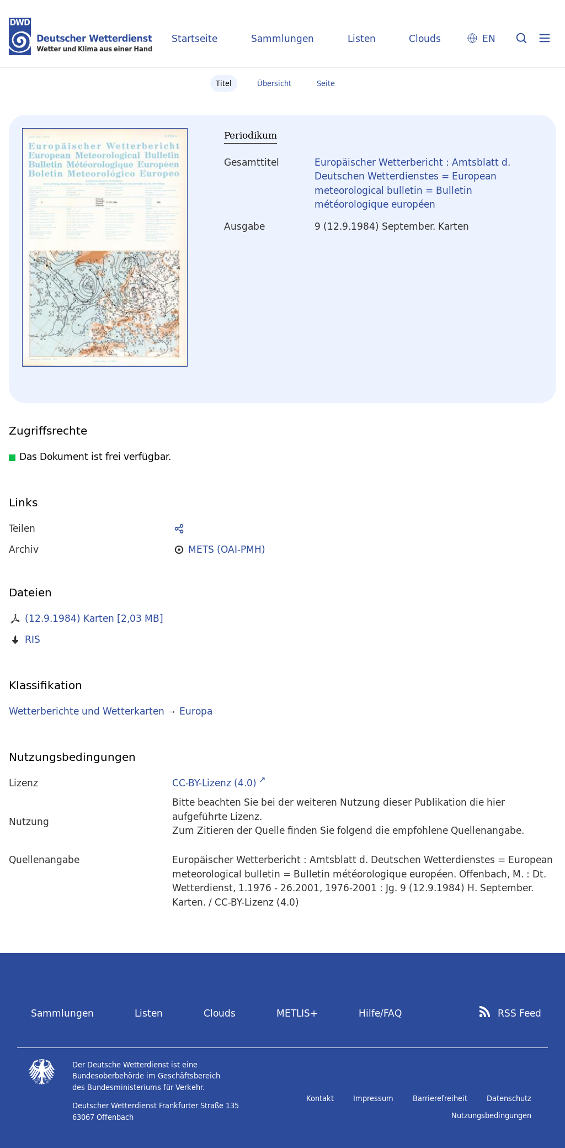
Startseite (194, 38)
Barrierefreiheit (440, 1098)
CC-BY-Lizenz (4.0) (214, 783)
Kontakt (320, 1098)
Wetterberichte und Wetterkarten (86, 711)
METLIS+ (297, 1013)
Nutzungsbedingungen (491, 1115)
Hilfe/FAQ (380, 1013)
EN (488, 38)
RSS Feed (519, 1013)
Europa (195, 711)
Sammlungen (282, 38)
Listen (362, 38)
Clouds (425, 38)
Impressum (373, 1098)
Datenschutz (509, 1098)
